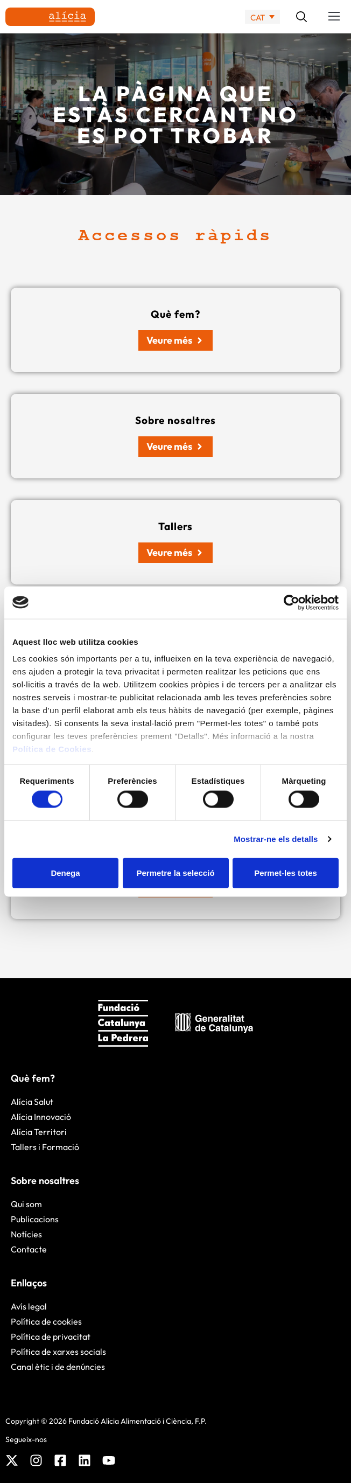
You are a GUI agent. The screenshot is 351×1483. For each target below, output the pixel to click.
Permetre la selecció (175, 872)
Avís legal (29, 1306)
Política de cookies (46, 1321)
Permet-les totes (285, 872)
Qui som (26, 1204)
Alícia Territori (39, 1131)
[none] (262, 17)
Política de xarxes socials (58, 1351)
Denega (65, 872)
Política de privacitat (50, 1336)
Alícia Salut (32, 1101)
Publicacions (35, 1219)
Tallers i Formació (45, 1146)
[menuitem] (262, 17)
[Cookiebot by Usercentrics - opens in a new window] (291, 602)
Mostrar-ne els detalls (276, 839)
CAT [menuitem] (257, 17)
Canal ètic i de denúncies (58, 1366)
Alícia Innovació (41, 1116)
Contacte (29, 1249)
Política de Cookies (52, 749)
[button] (334, 16)
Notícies (26, 1234)
